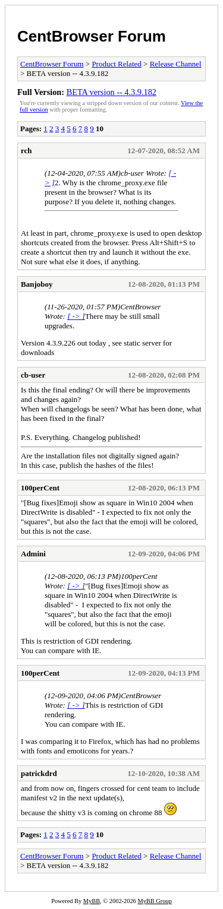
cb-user (33, 374)
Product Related (116, 63)
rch (26, 150)
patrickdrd (39, 773)
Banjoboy (36, 284)
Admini (33, 553)
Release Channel (176, 63)
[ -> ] (76, 316)
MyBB (91, 901)
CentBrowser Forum (91, 36)
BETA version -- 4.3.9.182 (111, 92)
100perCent (40, 487)
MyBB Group (154, 901)
